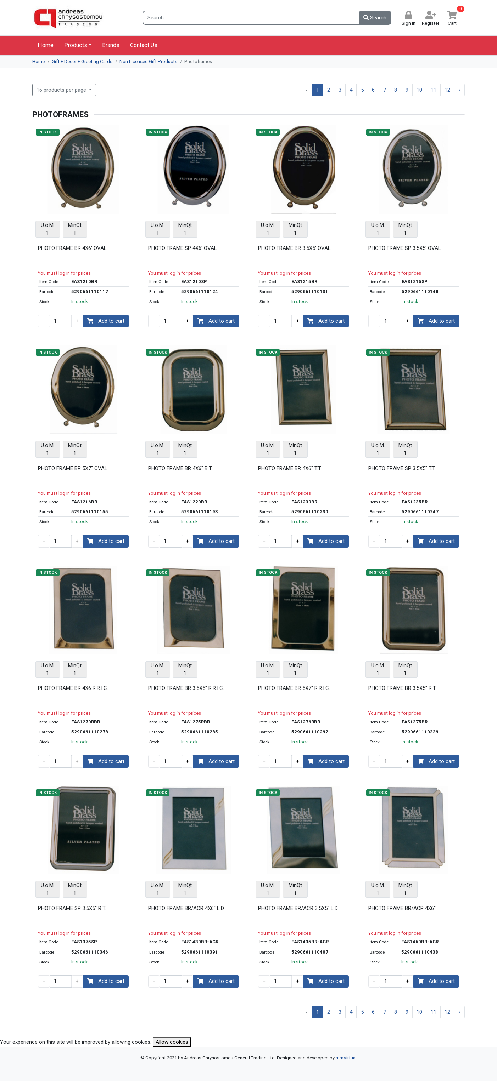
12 (447, 90)
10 (419, 90)
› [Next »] (459, 90)
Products (75, 45)
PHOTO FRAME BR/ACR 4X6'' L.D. (186, 908)
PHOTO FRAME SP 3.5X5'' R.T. (72, 908)
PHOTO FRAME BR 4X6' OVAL (72, 248)
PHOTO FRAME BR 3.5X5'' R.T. (402, 688)
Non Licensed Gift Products (148, 61)
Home (46, 45)
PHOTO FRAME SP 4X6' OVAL (182, 248)
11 (433, 90)
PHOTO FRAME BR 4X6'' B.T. (180, 468)
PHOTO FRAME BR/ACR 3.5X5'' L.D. (298, 908)
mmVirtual (346, 1057)
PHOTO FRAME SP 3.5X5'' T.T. (402, 468)
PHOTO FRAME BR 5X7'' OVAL (72, 468)
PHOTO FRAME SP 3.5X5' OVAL (404, 248)
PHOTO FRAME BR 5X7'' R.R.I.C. (294, 688)
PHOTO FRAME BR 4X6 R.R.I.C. (73, 688)
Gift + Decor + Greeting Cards (82, 61)
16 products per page (62, 90)
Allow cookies (172, 1042)
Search (374, 18)
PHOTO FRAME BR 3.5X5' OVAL (294, 248)
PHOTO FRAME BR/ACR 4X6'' (402, 908)
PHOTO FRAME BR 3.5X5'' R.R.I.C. (186, 688)
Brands (110, 45)
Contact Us (143, 45)
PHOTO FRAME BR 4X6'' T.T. (290, 468)
